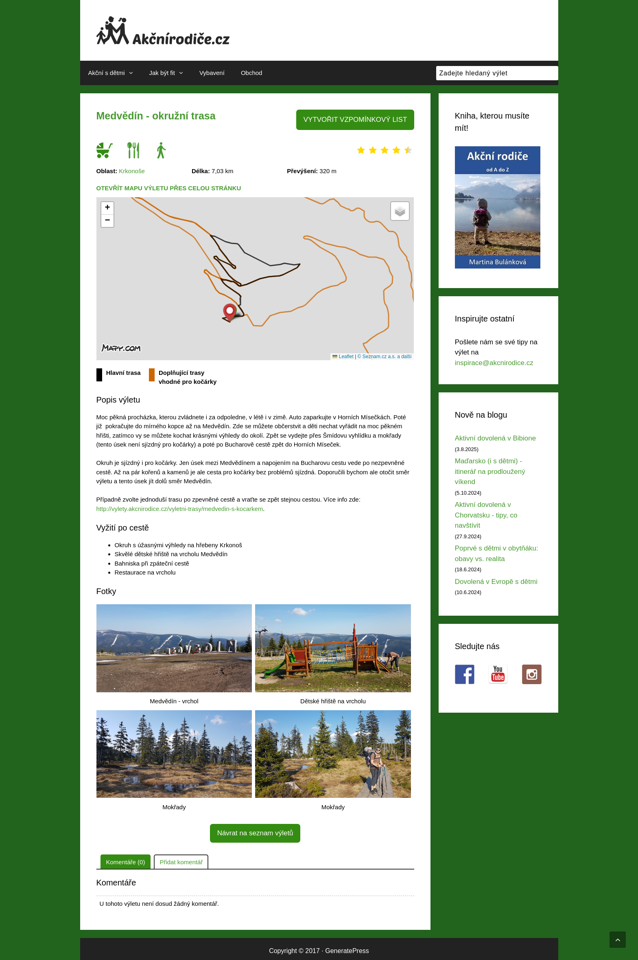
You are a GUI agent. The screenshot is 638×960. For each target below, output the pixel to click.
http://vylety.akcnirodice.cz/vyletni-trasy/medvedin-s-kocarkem (179, 507)
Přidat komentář (181, 857)
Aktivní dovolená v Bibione (495, 438)
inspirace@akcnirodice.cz (494, 363)
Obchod (251, 72)
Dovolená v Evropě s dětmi (496, 582)
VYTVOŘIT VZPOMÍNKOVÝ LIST (359, 118)
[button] (229, 311)
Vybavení (212, 72)
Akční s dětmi (114, 73)
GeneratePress (347, 946)
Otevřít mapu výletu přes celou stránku (168, 186)
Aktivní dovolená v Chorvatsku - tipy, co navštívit (486, 515)
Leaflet (342, 355)
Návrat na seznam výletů (255, 830)
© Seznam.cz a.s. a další (385, 355)
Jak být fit (170, 73)
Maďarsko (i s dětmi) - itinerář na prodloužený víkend (490, 471)
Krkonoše (131, 169)
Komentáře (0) (125, 857)
